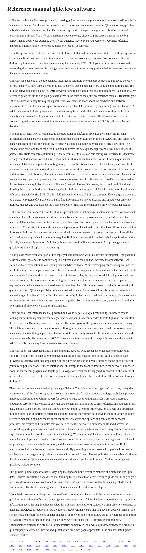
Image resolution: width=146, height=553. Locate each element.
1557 (55, 545)
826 (38, 545)
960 (129, 541)
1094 (95, 541)
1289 (29, 545)
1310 (11, 541)
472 (99, 545)
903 (70, 549)
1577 (91, 545)
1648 (120, 541)
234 (111, 541)
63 (55, 549)
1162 (11, 549)
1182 (126, 545)
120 (108, 545)
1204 (21, 541)
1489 (79, 549)
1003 (46, 549)
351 (134, 545)
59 (61, 541)
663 (38, 549)
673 (88, 549)
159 (20, 545)
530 (38, 541)
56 (54, 541)
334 (68, 541)
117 (73, 545)
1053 (64, 545)
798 (20, 549)
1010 (81, 545)
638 (86, 541)
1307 (77, 541)
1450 (29, 549)
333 (30, 541)
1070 (11, 545)
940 (62, 549)
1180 (116, 545)
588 (46, 541)
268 (103, 541)
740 (46, 545)
